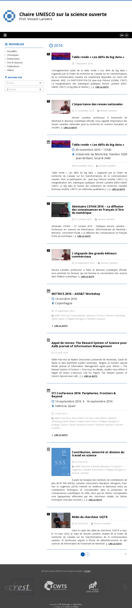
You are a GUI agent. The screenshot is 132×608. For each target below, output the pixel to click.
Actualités (12, 51)
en (121, 35)
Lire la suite (102, 87)
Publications (13, 66)
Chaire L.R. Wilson (71, 607)
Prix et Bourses (15, 62)
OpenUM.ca (77, 604)
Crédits (87, 571)
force (65, 604)
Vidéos (10, 70)
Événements (13, 58)
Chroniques (13, 54)
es (127, 35)
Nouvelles (16, 44)
